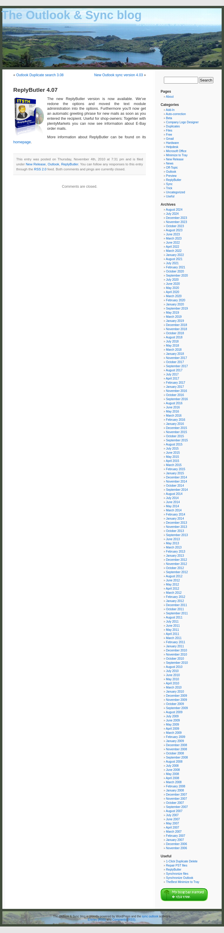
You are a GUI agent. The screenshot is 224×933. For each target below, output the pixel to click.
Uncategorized (175, 192)
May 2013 (172, 543)
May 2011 (172, 629)
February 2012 (175, 596)
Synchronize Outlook (179, 877)
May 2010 (172, 679)
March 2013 (174, 547)
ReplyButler (69, 164)
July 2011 (172, 621)
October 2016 (175, 395)
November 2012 (176, 564)
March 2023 (174, 238)
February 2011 (175, 642)
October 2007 (175, 802)
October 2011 (175, 609)
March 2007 (174, 831)
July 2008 (172, 765)
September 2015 (177, 440)
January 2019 (175, 320)
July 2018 (172, 341)
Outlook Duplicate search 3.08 (40, 75)
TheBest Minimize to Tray (182, 882)
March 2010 (174, 687)
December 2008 (176, 745)
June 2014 (173, 502)
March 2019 (174, 316)
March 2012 (174, 592)
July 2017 (172, 374)
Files (169, 130)
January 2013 (175, 555)
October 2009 (175, 704)
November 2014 (176, 481)
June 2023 (173, 234)
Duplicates (173, 126)
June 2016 (173, 407)
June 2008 (173, 769)
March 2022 (174, 250)
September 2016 (177, 399)
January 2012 (175, 601)
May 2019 (172, 312)
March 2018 (174, 349)
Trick (169, 188)
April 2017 (172, 378)
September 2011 (177, 613)
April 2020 (172, 292)
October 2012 (175, 568)
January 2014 (175, 518)
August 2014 (174, 493)
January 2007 (175, 839)
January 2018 (175, 353)
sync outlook (150, 916)
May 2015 (172, 456)
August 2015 (174, 444)
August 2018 (174, 337)
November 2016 (176, 391)
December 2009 (176, 695)
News (169, 163)
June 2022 (173, 242)
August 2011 (174, 617)
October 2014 (175, 485)
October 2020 (175, 271)
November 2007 (176, 798)
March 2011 (174, 638)
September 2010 (177, 662)
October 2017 (175, 362)
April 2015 (172, 461)
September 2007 (177, 807)
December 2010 (176, 650)
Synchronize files (177, 873)
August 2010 (174, 666)
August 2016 (174, 403)
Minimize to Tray (176, 155)
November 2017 (176, 358)
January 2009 (175, 741)
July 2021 (172, 263)
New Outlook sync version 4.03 (118, 75)
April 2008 (172, 778)
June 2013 (173, 539)
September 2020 (177, 275)
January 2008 (175, 790)
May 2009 (172, 724)
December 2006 (176, 844)
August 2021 (174, 259)
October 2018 (175, 333)
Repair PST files (176, 865)
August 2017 (174, 370)
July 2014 (172, 498)
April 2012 (172, 588)
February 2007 (175, 835)
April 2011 (172, 634)
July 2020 (172, 279)
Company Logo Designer (182, 122)
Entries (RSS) (97, 919)
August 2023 (174, 230)
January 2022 (175, 255)
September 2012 (177, 572)
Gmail (170, 138)
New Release (36, 164)
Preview (171, 175)
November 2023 (176, 222)
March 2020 (174, 296)
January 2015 (175, 473)
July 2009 (172, 716)
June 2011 (173, 625)
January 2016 (175, 423)
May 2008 (172, 774)
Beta (169, 118)
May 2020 (172, 288)
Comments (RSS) (123, 919)
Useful (170, 196)
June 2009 (173, 720)
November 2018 (176, 329)
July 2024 (172, 213)
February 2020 (175, 300)
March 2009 (174, 732)
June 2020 (173, 283)
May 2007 (172, 823)
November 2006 (176, 848)
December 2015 (176, 428)
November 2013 (176, 526)
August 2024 (174, 209)
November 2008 (176, 749)
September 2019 (177, 308)
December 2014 (176, 477)
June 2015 (173, 452)
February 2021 (175, 267)
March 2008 (174, 782)
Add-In (170, 110)
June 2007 (173, 819)
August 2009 (174, 712)
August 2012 (174, 576)
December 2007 (176, 794)
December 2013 (176, 522)
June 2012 (173, 580)
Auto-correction (176, 114)
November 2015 (176, 432)
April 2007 (172, 827)
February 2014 (175, 514)
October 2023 (175, 226)
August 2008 (174, 761)
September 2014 (177, 489)
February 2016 (175, 419)
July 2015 (172, 448)
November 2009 (176, 699)
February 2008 (175, 786)
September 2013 (177, 535)
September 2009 (177, 708)
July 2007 (172, 815)
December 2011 (176, 605)
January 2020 (175, 304)
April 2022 (172, 246)
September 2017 (177, 366)
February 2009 (175, 737)
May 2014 (172, 506)
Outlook (53, 164)
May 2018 (172, 345)
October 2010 (175, 658)
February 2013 (175, 551)
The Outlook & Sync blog (71, 15)
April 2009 (172, 728)
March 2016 (174, 415)
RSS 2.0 (40, 169)
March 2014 (174, 510)
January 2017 (175, 386)
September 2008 (177, 757)
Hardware (172, 142)
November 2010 (176, 654)
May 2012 (172, 584)
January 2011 (175, 646)
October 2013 (175, 531)
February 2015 (175, 469)
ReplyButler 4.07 (35, 90)
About (170, 96)
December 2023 (176, 217)
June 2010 (173, 675)
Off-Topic (172, 167)
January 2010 (175, 691)
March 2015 (174, 465)
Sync (169, 184)
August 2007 (174, 811)
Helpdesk (172, 147)
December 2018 (176, 325)
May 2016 (172, 411)
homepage (22, 142)
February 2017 (175, 382)
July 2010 (172, 671)
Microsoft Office (176, 151)
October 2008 (175, 753)
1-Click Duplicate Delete (181, 861)
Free (169, 134)
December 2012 (176, 559)
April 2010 (172, 683)
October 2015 (175, 436)
